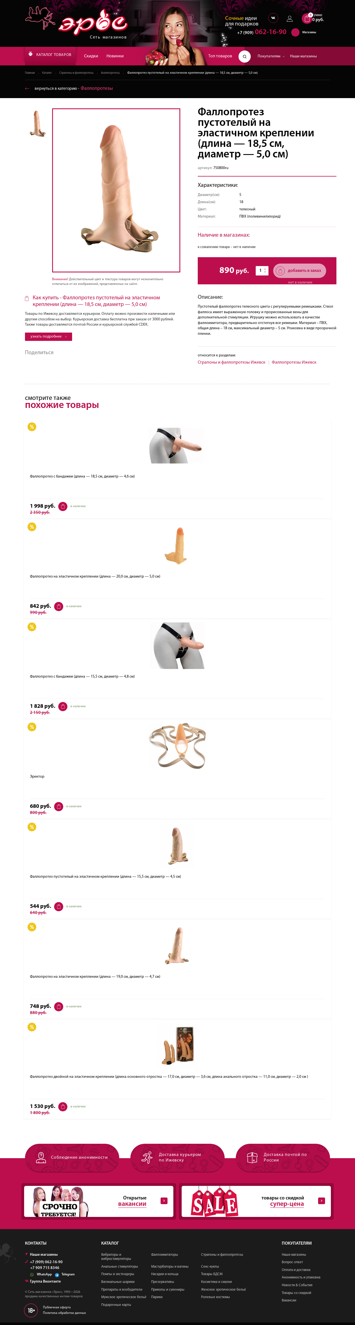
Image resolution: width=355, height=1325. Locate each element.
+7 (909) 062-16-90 (44, 1265)
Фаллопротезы (121, 73)
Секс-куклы (210, 1269)
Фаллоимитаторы (164, 1257)
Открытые (94, 1203)
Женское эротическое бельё (223, 1292)
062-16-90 (259, 34)
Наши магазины (303, 56)
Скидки (104, 56)
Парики (157, 1299)
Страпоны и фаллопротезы (83, 73)
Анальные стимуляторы (119, 1269)
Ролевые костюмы (215, 1299)
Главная (30, 73)
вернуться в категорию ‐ (73, 88)
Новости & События (297, 1288)
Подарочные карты (116, 1307)
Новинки (127, 56)
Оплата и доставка (296, 1272)
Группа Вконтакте (43, 1284)
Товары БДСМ (211, 1276)
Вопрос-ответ (292, 1265)
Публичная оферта (57, 1310)
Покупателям (271, 56)
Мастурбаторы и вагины (170, 1269)
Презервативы (162, 1284)
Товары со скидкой (296, 1295)
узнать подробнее (49, 337)
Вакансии (289, 1303)
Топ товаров (220, 56)
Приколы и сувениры (167, 1292)
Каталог (49, 73)
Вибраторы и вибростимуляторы (116, 1259)
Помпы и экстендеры (117, 1276)
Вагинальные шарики (118, 1284)
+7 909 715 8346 (44, 1271)
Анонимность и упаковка (301, 1280)
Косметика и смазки (216, 1284)
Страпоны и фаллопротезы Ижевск (231, 363)
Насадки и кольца (164, 1276)
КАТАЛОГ (56, 56)
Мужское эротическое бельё (123, 1299)
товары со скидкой (252, 1203)
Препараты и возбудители (121, 1292)
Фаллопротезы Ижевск (294, 363)
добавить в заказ (298, 271)
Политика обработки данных (64, 1315)
